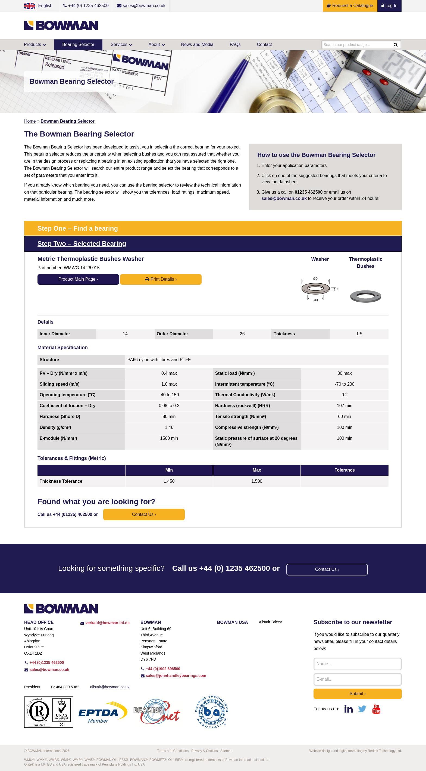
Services (119, 44)
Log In (389, 5)
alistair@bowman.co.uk (110, 687)
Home (30, 121)
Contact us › (144, 514)
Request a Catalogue (350, 5)
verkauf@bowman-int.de (105, 623)
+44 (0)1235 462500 (44, 662)
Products (32, 44)
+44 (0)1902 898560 (160, 669)
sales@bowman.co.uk (284, 198)
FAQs (235, 44)
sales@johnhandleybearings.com (173, 675)
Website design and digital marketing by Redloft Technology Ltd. (355, 751)
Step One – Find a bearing (77, 228)
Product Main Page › (78, 279)
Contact (264, 44)
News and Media (197, 44)
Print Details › (161, 279)
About (154, 44)
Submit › (358, 693)
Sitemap (226, 751)
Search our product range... (347, 44)
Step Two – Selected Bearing (81, 243)
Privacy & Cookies (204, 751)
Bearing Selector (78, 44)
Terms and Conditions (173, 751)
